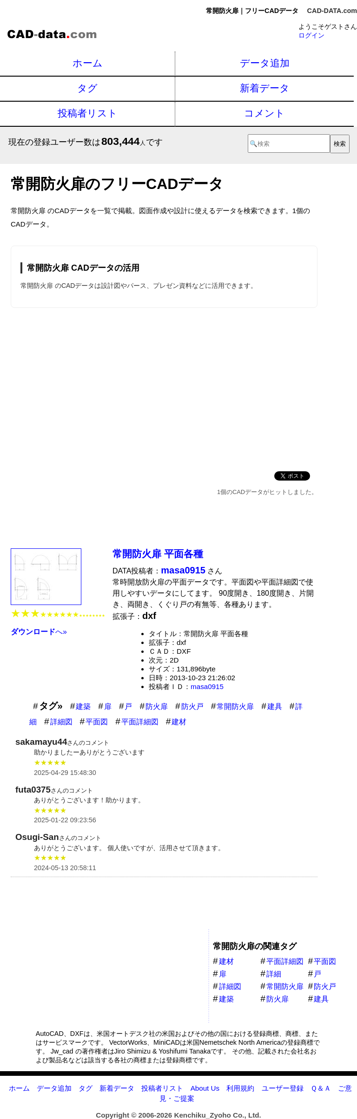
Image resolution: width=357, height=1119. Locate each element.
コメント (264, 113)
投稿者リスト (88, 113)
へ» (39, 632)
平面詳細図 (140, 722)
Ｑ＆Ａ (321, 1088)
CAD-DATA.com (332, 10)
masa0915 (207, 686)
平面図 (97, 722)
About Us (205, 1088)
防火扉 (156, 706)
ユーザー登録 (283, 1088)
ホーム (88, 63)
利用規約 (240, 1088)
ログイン (311, 35)
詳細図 (61, 722)
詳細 (273, 974)
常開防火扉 (235, 706)
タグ (87, 88)
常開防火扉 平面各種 (157, 553)
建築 (83, 706)
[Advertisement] (164, 388)
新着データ (265, 88)
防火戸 (192, 706)
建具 (274, 706)
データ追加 (265, 63)
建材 (179, 722)
